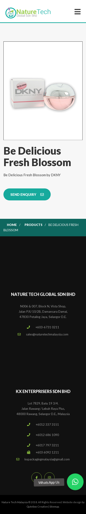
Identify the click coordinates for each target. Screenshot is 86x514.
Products (33, 225)
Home (12, 225)
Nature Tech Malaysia (15, 502)
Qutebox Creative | (38, 506)
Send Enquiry (27, 194)
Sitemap (54, 506)
